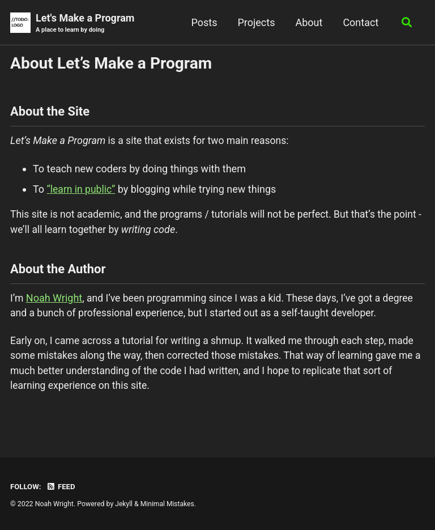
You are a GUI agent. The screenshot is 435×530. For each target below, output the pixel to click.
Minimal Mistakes (168, 504)
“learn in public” (82, 191)
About (307, 22)
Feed (61, 486)
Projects (255, 22)
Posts (203, 22)
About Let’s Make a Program (111, 63)
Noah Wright (55, 301)
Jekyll (124, 504)
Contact (359, 22)
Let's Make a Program (85, 23)
